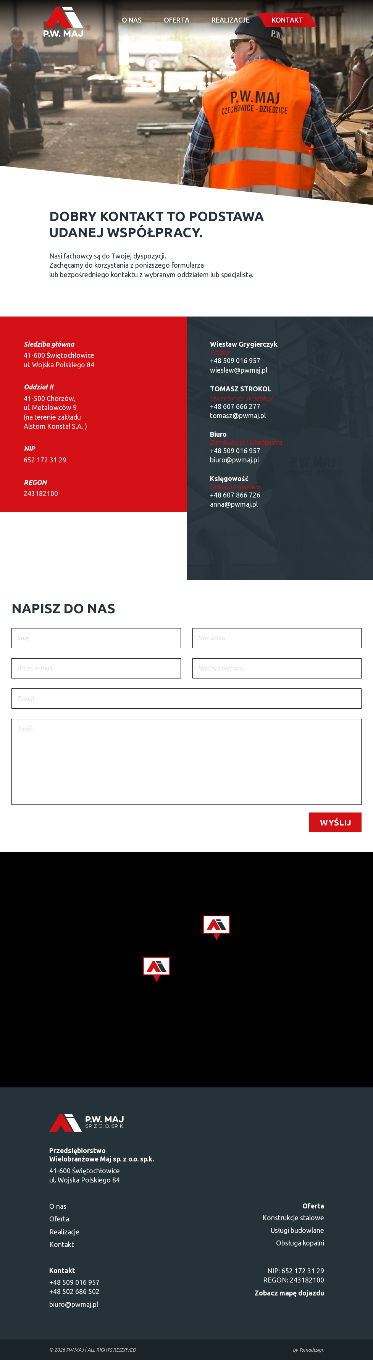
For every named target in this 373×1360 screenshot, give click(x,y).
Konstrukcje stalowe (293, 1217)
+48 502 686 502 (74, 1291)
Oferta (176, 20)
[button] (156, 969)
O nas (132, 20)
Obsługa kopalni (300, 1243)
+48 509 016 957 (235, 360)
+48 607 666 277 (235, 406)
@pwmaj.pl (242, 460)
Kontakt (287, 20)
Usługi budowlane (297, 1230)
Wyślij (335, 822)
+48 (216, 450)
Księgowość (229, 478)
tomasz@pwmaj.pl (238, 415)
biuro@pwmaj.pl (73, 1304)
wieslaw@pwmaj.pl (238, 370)
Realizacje (231, 20)
